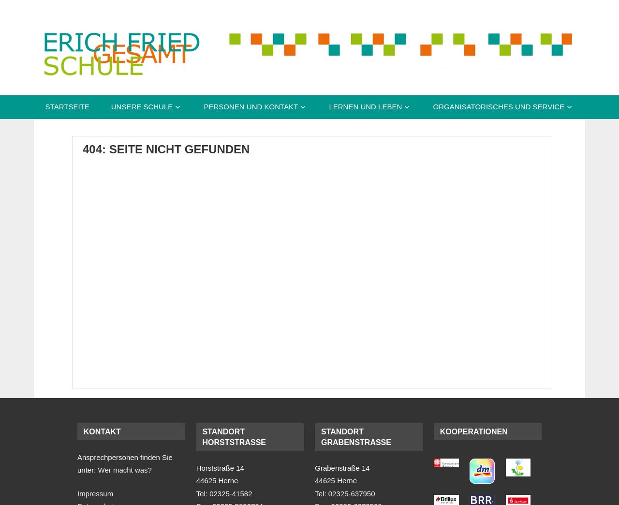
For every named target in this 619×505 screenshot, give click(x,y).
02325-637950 (351, 494)
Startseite (67, 107)
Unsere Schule (142, 107)
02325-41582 (230, 494)
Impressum (95, 494)
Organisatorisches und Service (498, 107)
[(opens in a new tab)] (446, 464)
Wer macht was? (125, 470)
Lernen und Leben (365, 107)
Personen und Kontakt (251, 107)
